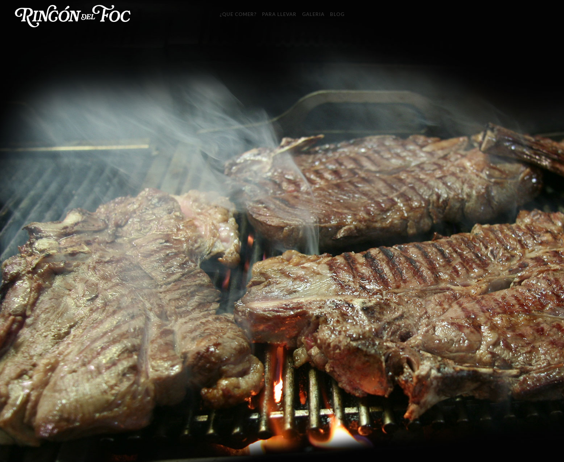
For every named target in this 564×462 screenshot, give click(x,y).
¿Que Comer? (238, 14)
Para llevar (279, 14)
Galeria (313, 14)
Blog (337, 14)
